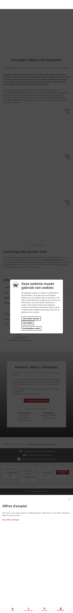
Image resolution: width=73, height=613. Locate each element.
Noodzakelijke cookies (31, 328)
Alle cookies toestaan (31, 319)
